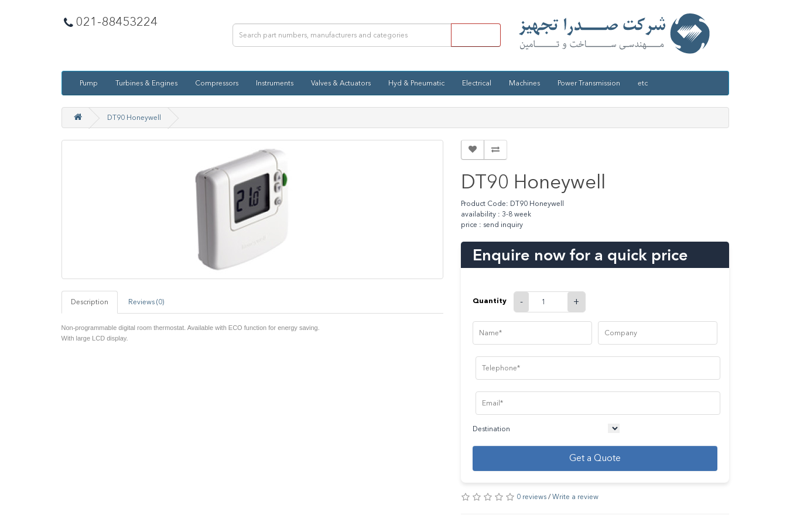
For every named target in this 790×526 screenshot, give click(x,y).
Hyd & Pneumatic (416, 83)
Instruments (274, 83)
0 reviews (531, 497)
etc (643, 83)
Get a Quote (595, 457)
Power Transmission (589, 83)
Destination (491, 429)
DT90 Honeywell (134, 118)
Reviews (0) (146, 302)
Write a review (575, 497)
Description (89, 302)
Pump (89, 83)
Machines (524, 83)
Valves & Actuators (341, 83)
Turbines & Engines (146, 83)
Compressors (216, 83)
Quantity (490, 300)
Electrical (476, 83)
